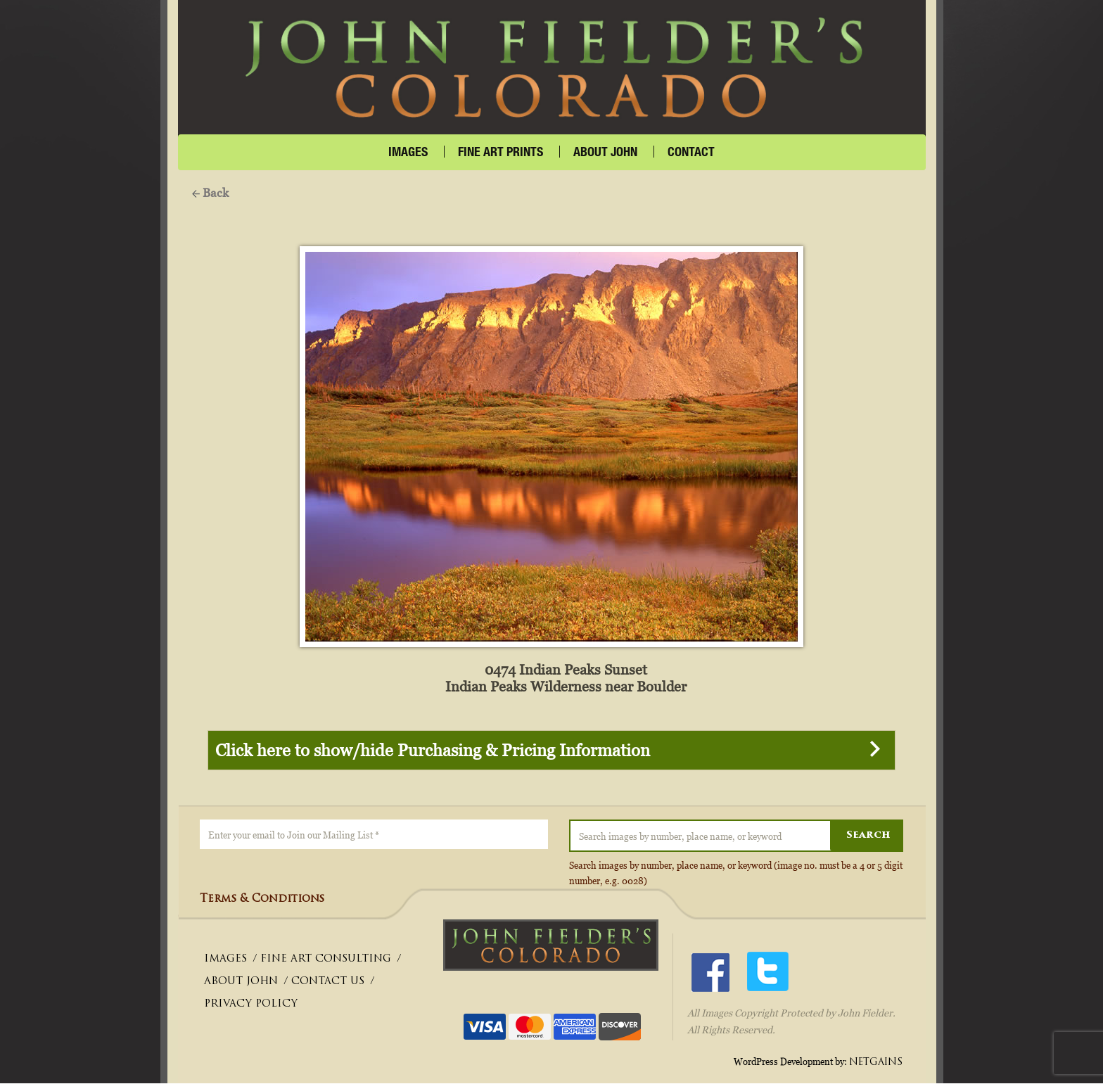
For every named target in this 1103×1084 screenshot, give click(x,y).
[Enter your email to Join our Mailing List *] (374, 835)
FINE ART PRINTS (500, 151)
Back (210, 193)
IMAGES (408, 151)
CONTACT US (327, 982)
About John (605, 151)
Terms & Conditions (262, 900)
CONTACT (691, 151)
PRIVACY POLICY (251, 1005)
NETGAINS (876, 1062)
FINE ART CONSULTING (325, 960)
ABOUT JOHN (241, 982)
